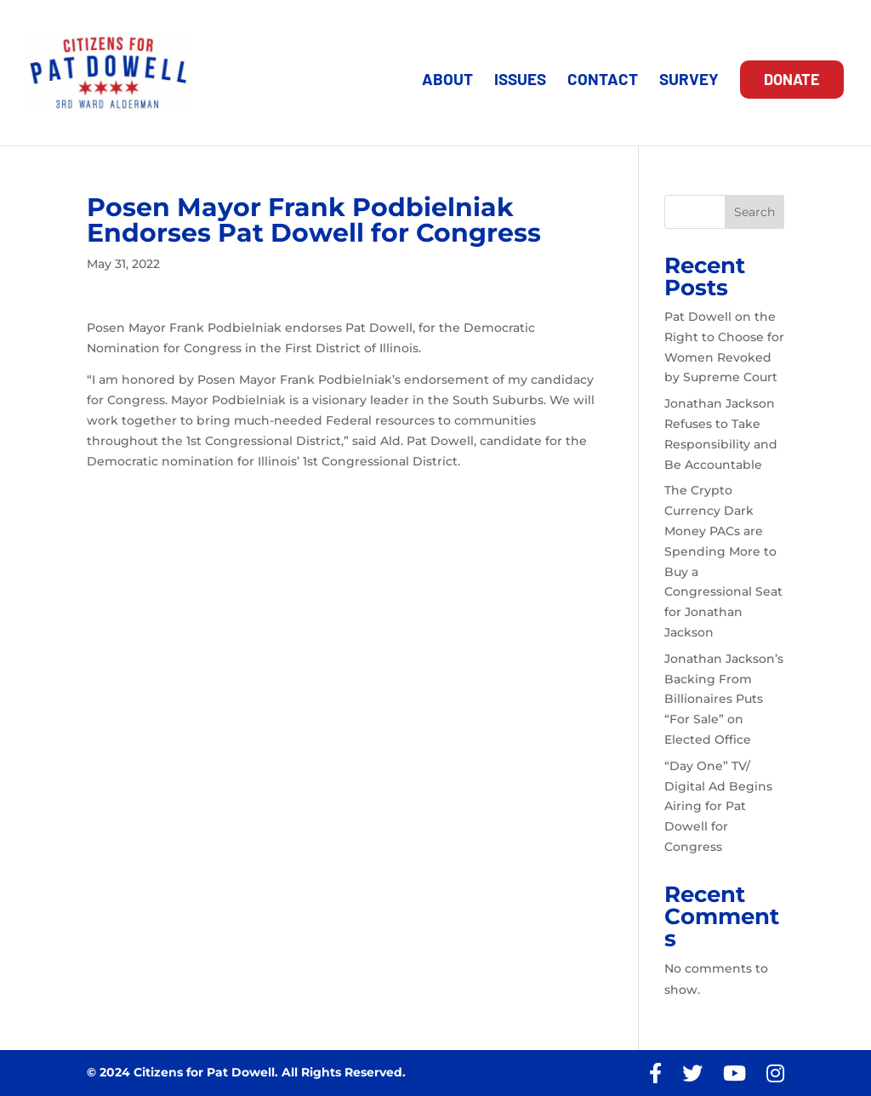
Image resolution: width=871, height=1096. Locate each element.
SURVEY (689, 80)
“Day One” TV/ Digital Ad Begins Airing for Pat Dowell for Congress (718, 806)
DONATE (792, 79)
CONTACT (602, 80)
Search (754, 212)
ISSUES (520, 80)
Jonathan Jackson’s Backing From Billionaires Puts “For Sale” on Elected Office (723, 699)
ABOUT (447, 80)
